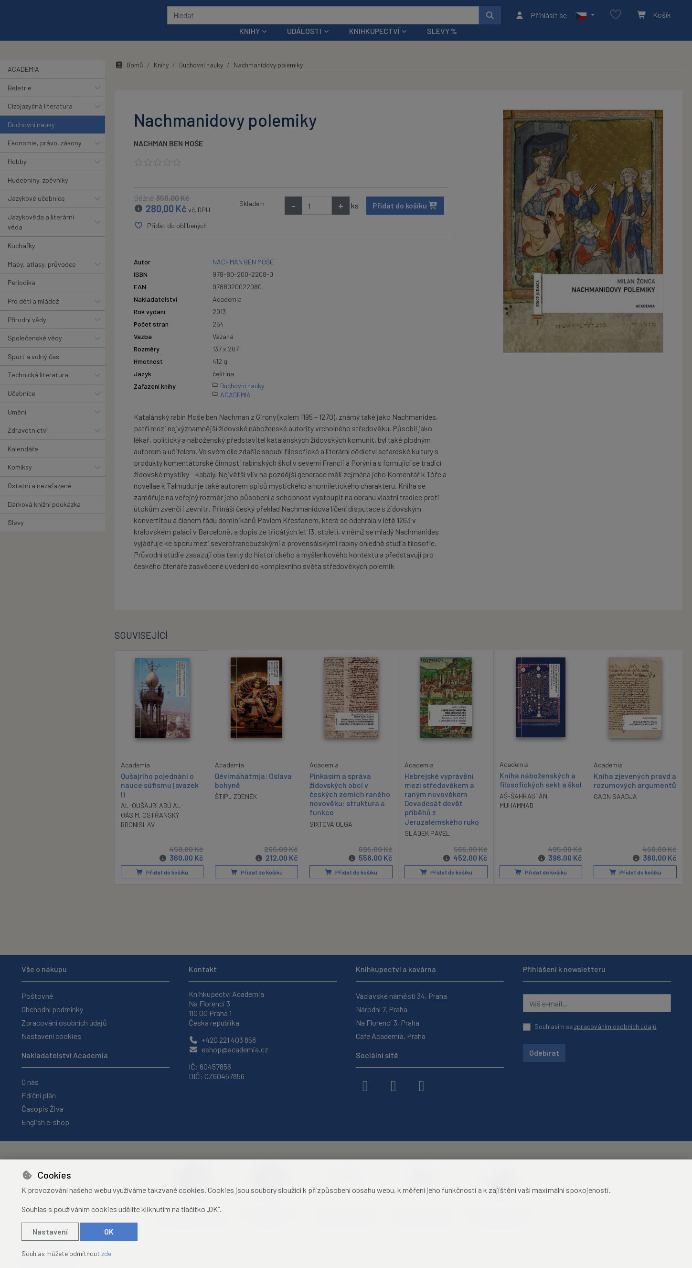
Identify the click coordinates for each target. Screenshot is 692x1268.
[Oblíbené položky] (615, 21)
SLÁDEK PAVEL (427, 846)
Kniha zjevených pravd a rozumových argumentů (635, 793)
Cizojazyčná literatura (40, 119)
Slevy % (442, 43)
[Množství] (317, 218)
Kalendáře (23, 462)
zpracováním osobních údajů (615, 1026)
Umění (17, 424)
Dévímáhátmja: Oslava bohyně (253, 793)
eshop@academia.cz (228, 1049)
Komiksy (20, 480)
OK (109, 1231)
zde (106, 1253)
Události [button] (304, 43)
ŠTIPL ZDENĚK (236, 809)
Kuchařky (21, 258)
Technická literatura (38, 387)
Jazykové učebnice (36, 211)
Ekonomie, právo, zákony (45, 156)
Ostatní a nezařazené (40, 498)
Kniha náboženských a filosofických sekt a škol (541, 792)
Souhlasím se (595, 1026)
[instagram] (393, 1084)
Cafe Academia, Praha (391, 1035)
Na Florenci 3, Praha (387, 1022)
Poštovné (37, 995)
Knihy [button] (249, 43)
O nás (30, 1081)
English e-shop (45, 1121)
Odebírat (544, 1052)
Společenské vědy (35, 351)
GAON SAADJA (615, 809)
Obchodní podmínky (52, 1009)
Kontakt (203, 968)
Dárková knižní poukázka (44, 517)
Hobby (17, 174)
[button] (584, 21)
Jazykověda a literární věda (41, 235)
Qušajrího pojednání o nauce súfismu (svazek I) (160, 796)
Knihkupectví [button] (374, 43)
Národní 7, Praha (381, 1009)
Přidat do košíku (405, 218)
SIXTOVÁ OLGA (330, 836)
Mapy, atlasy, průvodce (42, 277)
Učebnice (21, 406)
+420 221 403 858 (222, 1039)
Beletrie (20, 100)
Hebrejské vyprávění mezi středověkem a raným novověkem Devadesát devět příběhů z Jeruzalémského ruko (442, 811)
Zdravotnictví (28, 443)
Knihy (161, 78)
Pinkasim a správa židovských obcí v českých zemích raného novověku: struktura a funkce (349, 807)
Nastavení (50, 1231)
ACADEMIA (23, 82)
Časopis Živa (42, 1108)
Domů (129, 78)
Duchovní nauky (31, 137)
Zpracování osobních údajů (64, 1022)
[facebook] (365, 1084)
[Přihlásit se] (541, 21)
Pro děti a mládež (33, 314)
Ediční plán (38, 1095)
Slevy (16, 535)
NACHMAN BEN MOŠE (168, 156)
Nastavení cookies (51, 1035)
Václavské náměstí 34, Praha (401, 995)
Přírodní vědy (27, 332)
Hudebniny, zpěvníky (38, 192)
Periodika (21, 295)
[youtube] (421, 1084)
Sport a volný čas (33, 369)
